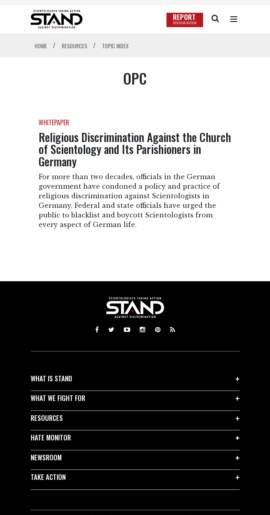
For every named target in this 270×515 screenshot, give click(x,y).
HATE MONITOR (51, 437)
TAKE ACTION (48, 477)
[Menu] (234, 19)
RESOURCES (47, 418)
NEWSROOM (46, 457)
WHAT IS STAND (51, 378)
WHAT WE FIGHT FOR (58, 398)
